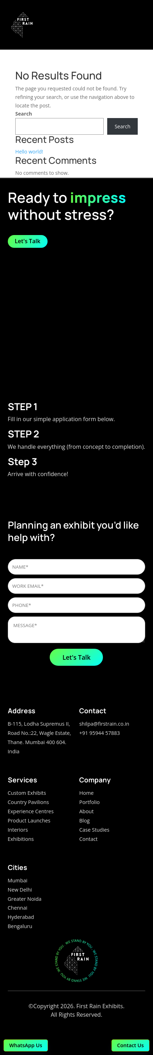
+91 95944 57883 (99, 733)
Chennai (17, 907)
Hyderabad (21, 917)
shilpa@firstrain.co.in (104, 723)
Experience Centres (31, 811)
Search (23, 113)
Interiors (18, 829)
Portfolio (89, 802)
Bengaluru (20, 926)
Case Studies (94, 829)
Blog (84, 820)
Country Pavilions (28, 802)
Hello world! (29, 151)
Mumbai (18, 880)
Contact (88, 839)
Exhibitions (21, 839)
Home (86, 792)
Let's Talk (27, 241)
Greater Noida (25, 898)
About (86, 811)
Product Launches (29, 820)
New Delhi (20, 889)
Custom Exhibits (27, 792)
